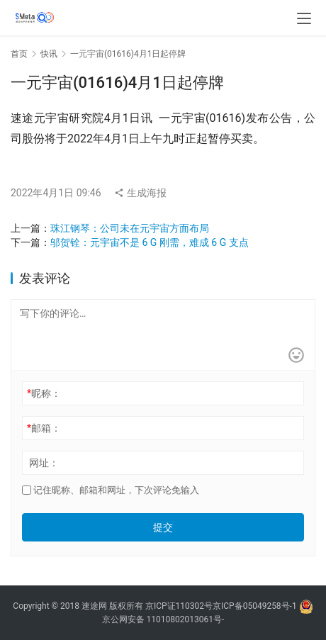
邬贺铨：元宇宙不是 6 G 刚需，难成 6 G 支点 (149, 242)
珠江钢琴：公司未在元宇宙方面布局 (129, 228)
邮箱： (44, 428)
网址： (44, 462)
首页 (19, 54)
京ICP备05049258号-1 (256, 606)
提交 (163, 527)
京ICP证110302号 (179, 606)
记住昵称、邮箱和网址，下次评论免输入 (110, 490)
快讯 (48, 54)
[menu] (304, 18)
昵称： (44, 393)
